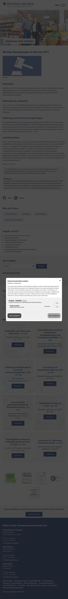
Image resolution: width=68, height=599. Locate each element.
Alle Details (47, 306)
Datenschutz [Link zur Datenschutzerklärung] (18, 283)
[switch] (56, 303)
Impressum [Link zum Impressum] (10, 283)
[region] (34, 304)
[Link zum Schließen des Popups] (60, 281)
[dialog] (34, 299)
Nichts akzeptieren (14, 316)
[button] (54, 303)
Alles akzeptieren (54, 316)
